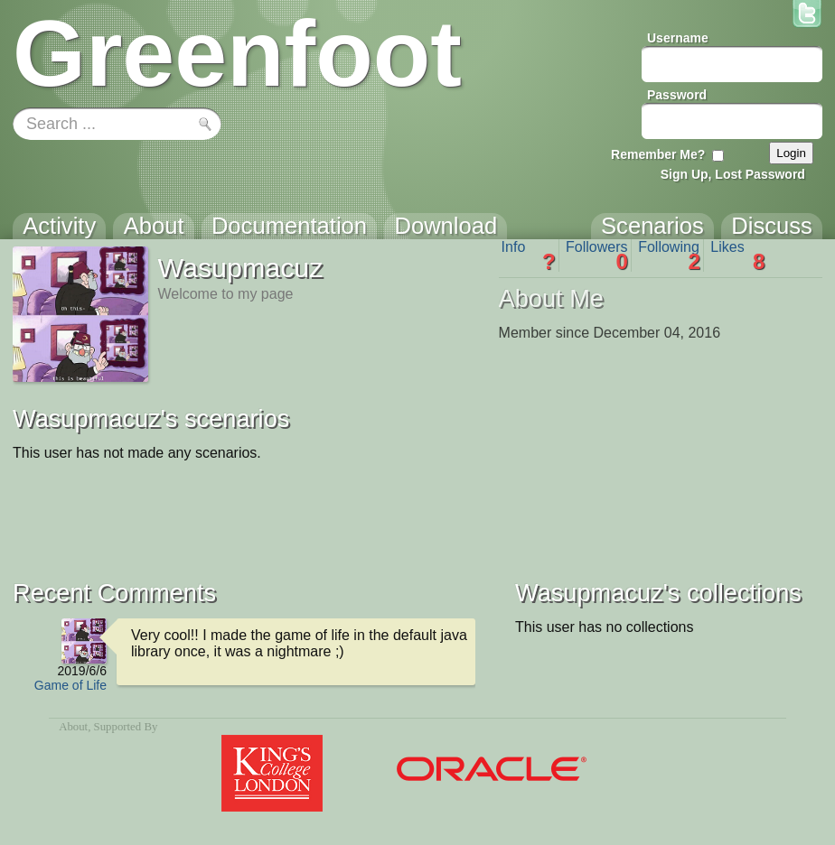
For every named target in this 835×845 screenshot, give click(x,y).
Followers (597, 255)
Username (677, 38)
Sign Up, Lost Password (733, 174)
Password (677, 95)
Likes (737, 255)
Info (529, 255)
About (73, 726)
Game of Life (70, 685)
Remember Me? (658, 154)
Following (669, 255)
